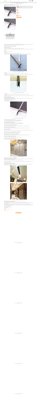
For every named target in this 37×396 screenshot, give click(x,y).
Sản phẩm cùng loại (18, 212)
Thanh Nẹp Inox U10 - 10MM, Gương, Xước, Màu (18, 393)
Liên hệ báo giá (19, 17)
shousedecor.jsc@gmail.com (7, 208)
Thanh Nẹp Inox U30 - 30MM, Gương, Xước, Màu (18, 242)
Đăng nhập (30, 0)
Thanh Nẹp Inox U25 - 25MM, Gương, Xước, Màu (18, 272)
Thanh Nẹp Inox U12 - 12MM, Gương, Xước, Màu (18, 363)
